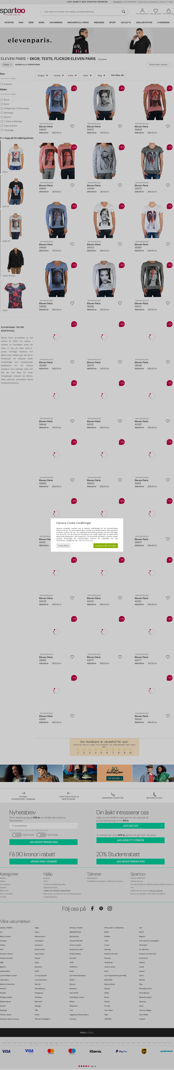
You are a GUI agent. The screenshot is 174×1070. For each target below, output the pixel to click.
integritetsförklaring (85, 540)
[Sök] (123, 11)
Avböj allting (63, 546)
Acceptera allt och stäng (105, 546)
